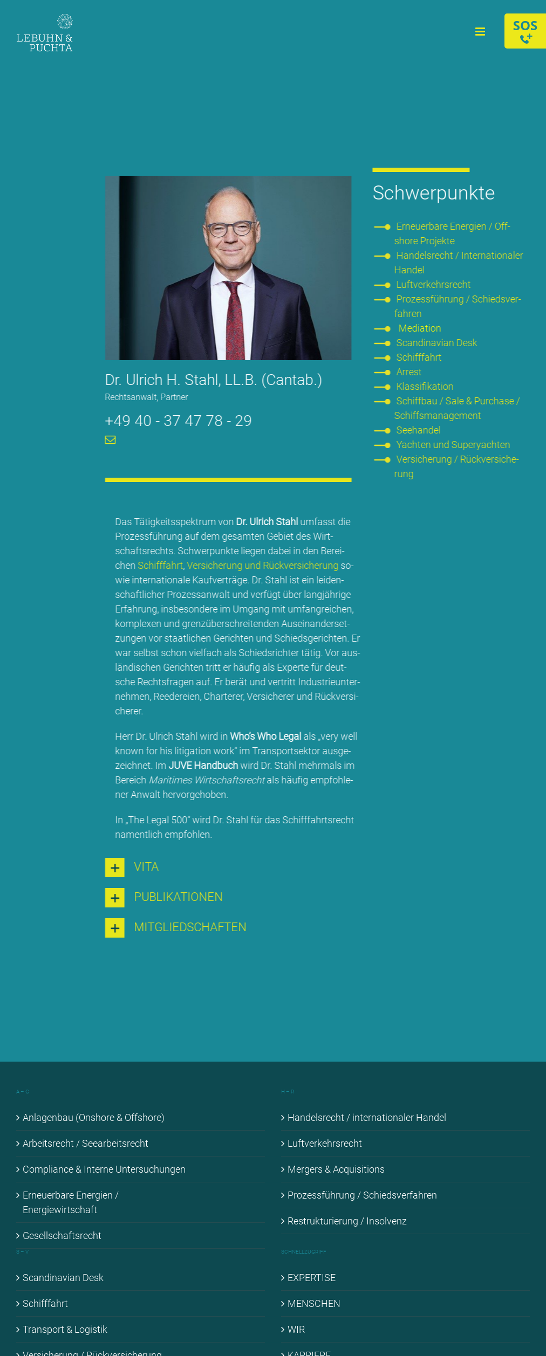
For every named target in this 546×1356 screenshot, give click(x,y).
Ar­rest (410, 371)
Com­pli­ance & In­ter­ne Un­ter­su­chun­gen (104, 1169)
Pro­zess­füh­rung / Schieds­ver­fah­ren (362, 1195)
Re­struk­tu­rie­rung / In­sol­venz (347, 1221)
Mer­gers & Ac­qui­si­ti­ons (336, 1169)
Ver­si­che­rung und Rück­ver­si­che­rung (261, 565)
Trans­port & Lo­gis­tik (65, 1329)
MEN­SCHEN (314, 1303)
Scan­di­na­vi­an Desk (438, 342)
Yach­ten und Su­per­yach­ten (454, 444)
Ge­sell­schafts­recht (62, 1235)
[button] (227, 867)
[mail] (109, 440)
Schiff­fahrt (158, 565)
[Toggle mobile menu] (481, 31)
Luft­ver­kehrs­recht (435, 284)
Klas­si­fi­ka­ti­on (426, 386)
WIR (296, 1329)
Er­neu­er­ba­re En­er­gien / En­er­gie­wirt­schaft (71, 1202)
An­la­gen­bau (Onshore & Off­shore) (94, 1117)
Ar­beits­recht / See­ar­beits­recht (85, 1143)
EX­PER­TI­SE (312, 1277)
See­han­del (420, 430)
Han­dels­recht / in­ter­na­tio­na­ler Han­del (367, 1117)
